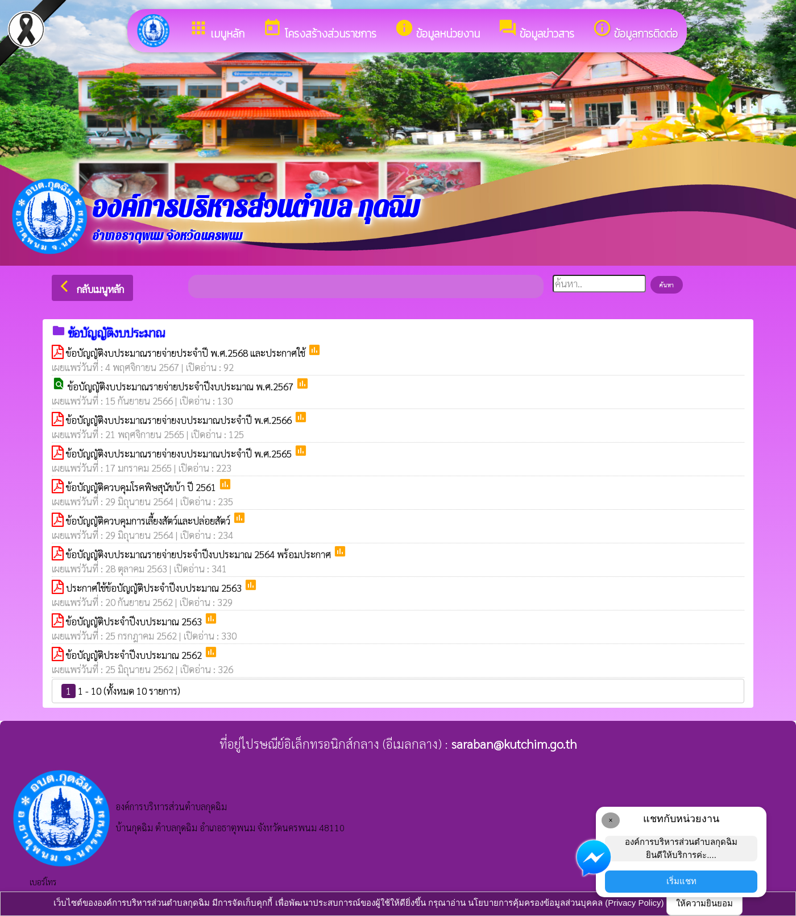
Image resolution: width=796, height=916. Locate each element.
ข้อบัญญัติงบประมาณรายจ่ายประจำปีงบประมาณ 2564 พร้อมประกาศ (199, 554)
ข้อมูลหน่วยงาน (437, 30)
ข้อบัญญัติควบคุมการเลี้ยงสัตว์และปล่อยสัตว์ (149, 520)
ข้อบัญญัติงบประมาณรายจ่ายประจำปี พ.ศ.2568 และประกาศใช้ (187, 352)
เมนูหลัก (216, 30)
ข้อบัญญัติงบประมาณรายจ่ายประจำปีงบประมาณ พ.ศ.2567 (182, 386)
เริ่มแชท (681, 881)
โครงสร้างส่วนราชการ (319, 30)
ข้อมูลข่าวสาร (536, 30)
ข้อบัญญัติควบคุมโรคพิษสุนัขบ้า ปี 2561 (142, 487)
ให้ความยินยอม (704, 903)
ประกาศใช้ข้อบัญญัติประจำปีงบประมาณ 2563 (155, 587)
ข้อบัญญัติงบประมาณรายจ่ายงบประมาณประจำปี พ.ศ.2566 (180, 420)
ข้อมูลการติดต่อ (635, 30)
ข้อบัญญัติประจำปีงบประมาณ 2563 (135, 621)
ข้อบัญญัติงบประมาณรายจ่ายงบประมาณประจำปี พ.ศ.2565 (180, 453)
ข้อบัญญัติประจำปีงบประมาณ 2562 (135, 655)
